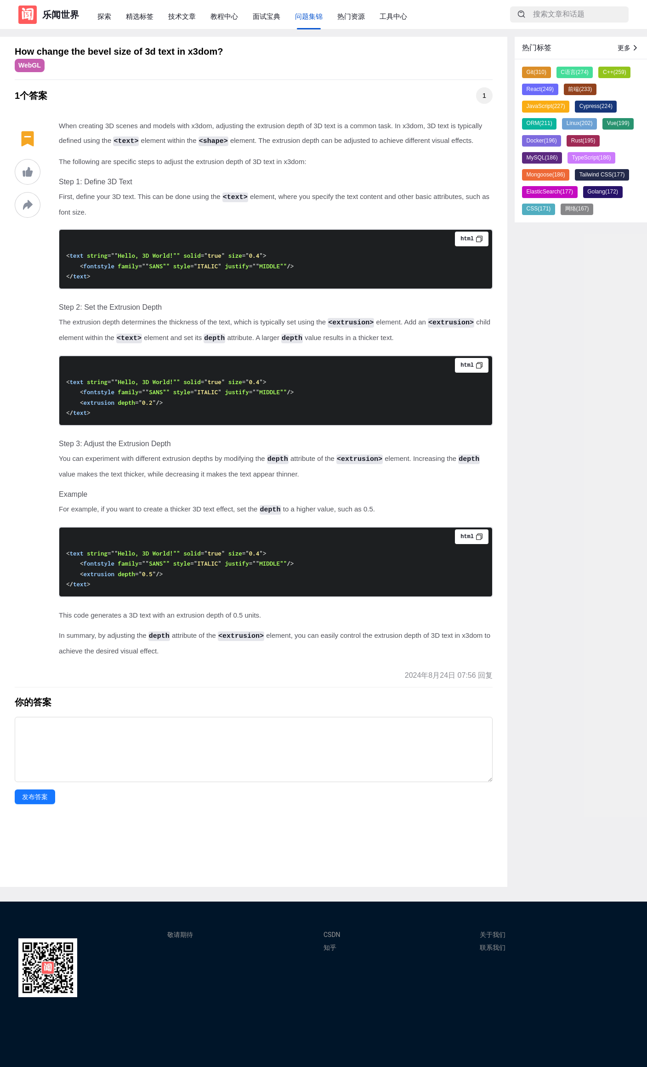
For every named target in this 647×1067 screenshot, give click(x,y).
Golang (602, 191)
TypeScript (591, 157)
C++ (614, 72)
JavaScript (546, 106)
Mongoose (546, 174)
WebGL (29, 65)
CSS (539, 208)
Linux (580, 123)
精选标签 (139, 16)
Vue (618, 123)
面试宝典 (266, 16)
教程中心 (224, 16)
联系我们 (492, 947)
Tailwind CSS (602, 174)
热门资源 (351, 16)
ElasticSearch (550, 191)
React (540, 89)
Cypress (596, 106)
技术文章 (182, 16)
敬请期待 (180, 934)
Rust (583, 140)
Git (536, 72)
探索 (104, 16)
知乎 (330, 947)
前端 (580, 89)
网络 (577, 208)
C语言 (575, 72)
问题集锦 (309, 16)
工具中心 (393, 16)
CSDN (332, 934)
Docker (542, 140)
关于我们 (492, 934)
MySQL (542, 157)
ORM (539, 123)
